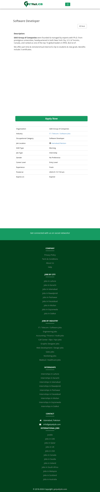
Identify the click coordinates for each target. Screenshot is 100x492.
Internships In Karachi (50, 378)
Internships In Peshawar (50, 390)
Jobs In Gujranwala (50, 309)
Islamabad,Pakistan (58, 143)
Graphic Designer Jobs (50, 344)
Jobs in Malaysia (50, 471)
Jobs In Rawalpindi (50, 293)
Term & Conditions (50, 259)
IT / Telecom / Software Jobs (59, 133)
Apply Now (51, 118)
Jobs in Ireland (50, 463)
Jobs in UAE (50, 439)
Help (50, 267)
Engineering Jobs (50, 331)
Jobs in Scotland (50, 475)
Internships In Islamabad (50, 382)
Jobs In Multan (50, 305)
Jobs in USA (50, 451)
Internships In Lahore (50, 374)
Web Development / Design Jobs (50, 348)
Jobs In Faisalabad (50, 301)
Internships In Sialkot (50, 406)
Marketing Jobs (50, 356)
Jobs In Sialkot (50, 313)
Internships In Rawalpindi (50, 386)
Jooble (50, 435)
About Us (50, 263)
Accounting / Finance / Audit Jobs (50, 335)
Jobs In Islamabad (49, 289)
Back (82, 26)
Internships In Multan (50, 398)
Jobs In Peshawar (50, 297)
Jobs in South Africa (50, 467)
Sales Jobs (50, 352)
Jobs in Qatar (50, 443)
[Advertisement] (50, 83)
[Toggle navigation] (67, 4)
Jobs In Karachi (50, 285)
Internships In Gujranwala (50, 402)
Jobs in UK (50, 447)
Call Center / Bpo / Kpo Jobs (50, 339)
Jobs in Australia (50, 479)
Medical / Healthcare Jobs (50, 360)
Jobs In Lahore (50, 281)
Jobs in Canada (50, 455)
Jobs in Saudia (50, 459)
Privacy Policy (50, 255)
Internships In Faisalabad (50, 394)
